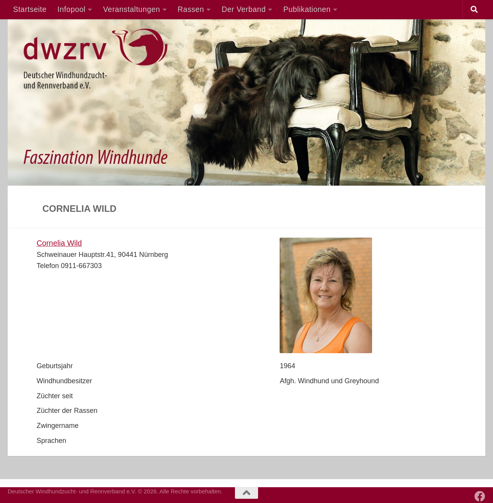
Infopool (71, 9)
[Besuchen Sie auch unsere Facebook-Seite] (480, 496)
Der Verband (243, 9)
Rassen (191, 9)
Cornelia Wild (59, 243)
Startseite (30, 9)
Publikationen (307, 9)
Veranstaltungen (131, 9)
